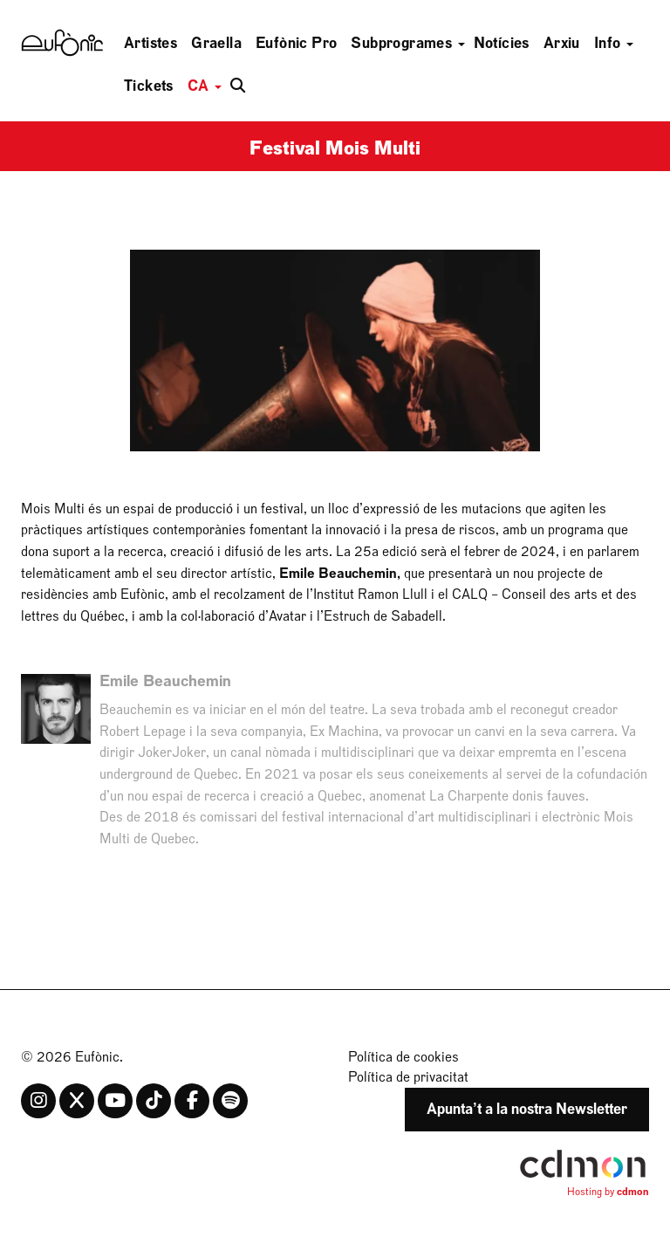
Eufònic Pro (296, 43)
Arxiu (562, 43)
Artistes (150, 43)
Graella (216, 43)
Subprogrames (407, 43)
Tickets (149, 86)
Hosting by (608, 1191)
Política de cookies (403, 1057)
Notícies (502, 43)
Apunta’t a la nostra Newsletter (527, 1109)
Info (613, 43)
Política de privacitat (408, 1077)
